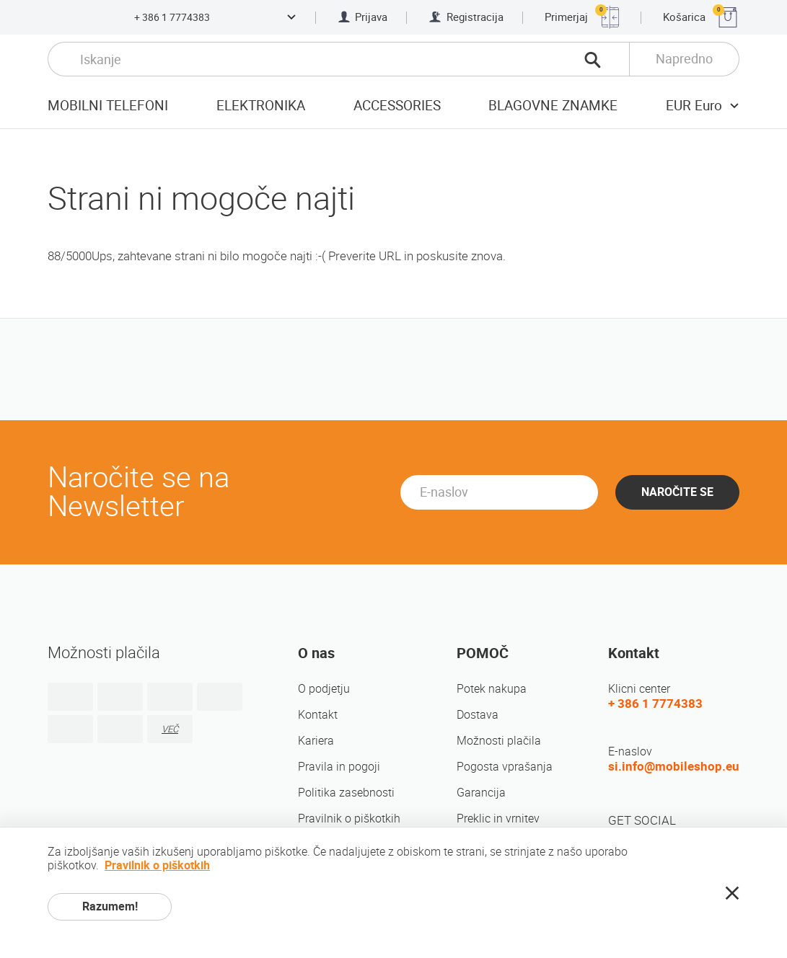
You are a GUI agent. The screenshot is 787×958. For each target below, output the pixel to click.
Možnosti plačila (499, 741)
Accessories (397, 105)
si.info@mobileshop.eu (673, 766)
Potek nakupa (492, 689)
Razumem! (110, 906)
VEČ (170, 729)
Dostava (477, 715)
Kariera (316, 741)
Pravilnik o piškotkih (349, 818)
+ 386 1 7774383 (172, 17)
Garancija (481, 792)
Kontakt (318, 715)
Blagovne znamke (552, 105)
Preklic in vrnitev (498, 818)
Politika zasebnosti (346, 792)
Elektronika (260, 105)
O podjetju (324, 689)
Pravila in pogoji (339, 766)
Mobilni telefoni (108, 105)
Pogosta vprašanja (505, 766)
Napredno (684, 58)
